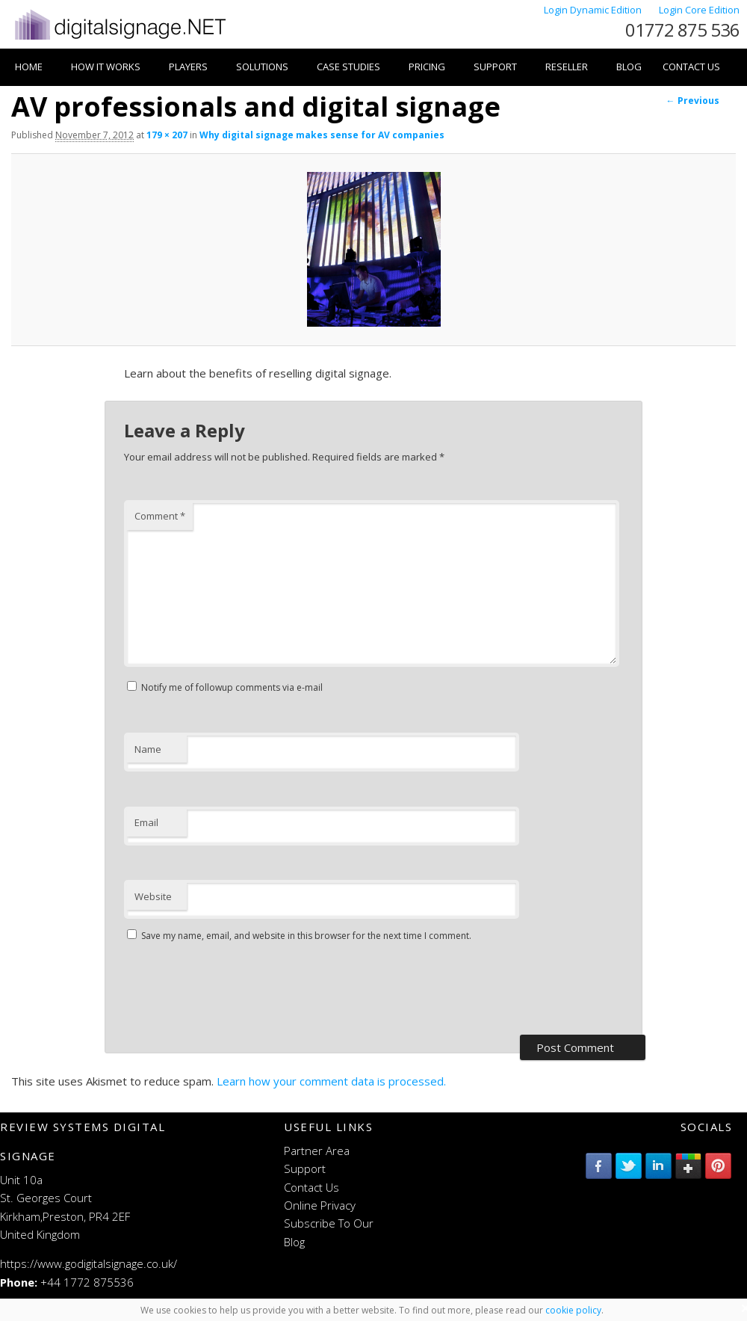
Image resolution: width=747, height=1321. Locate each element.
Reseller (566, 66)
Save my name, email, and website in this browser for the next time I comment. (306, 935)
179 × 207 (166, 135)
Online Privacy (320, 1205)
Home (29, 66)
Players (188, 66)
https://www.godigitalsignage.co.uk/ (88, 1263)
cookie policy (573, 1310)
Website (153, 896)
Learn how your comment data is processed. (331, 1081)
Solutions (262, 66)
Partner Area (317, 1150)
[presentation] (237, 990)
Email (146, 822)
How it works (105, 66)
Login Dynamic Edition (594, 9)
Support (495, 66)
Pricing (427, 66)
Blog (629, 66)
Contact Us (691, 66)
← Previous (692, 100)
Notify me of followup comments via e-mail (232, 687)
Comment (159, 516)
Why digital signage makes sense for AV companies (321, 135)
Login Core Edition (699, 9)
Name (147, 749)
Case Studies (348, 66)
